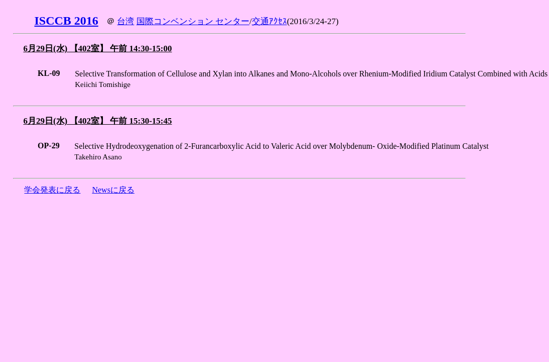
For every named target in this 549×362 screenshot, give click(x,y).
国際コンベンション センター (192, 21)
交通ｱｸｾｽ (269, 21)
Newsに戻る (113, 190)
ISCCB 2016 (66, 20)
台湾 (125, 21)
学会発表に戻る (52, 190)
